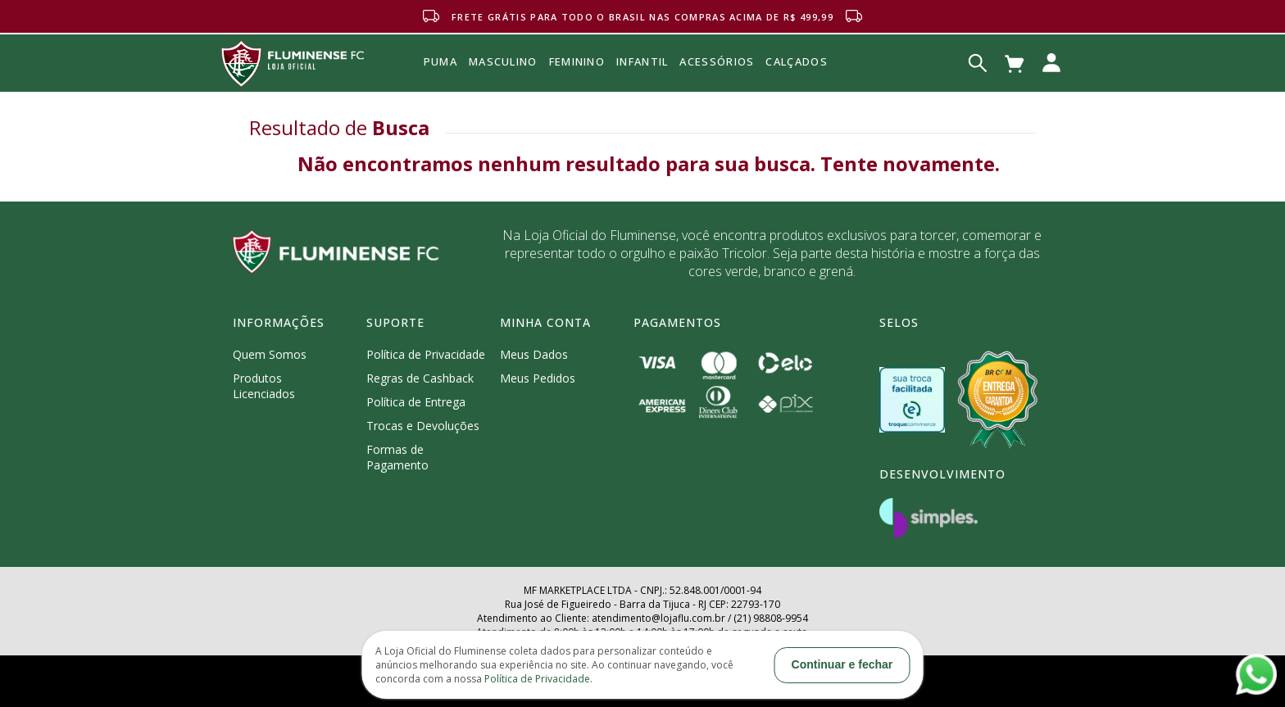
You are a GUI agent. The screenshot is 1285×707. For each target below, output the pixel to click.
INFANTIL (642, 61)
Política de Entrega (415, 402)
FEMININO (577, 61)
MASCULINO (503, 61)
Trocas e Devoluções (422, 425)
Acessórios (716, 97)
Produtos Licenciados (264, 385)
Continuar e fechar (842, 664)
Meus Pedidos (537, 378)
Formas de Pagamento (397, 457)
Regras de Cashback (420, 378)
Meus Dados (534, 354)
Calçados (796, 61)
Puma (440, 80)
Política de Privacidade (425, 354)
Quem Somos (269, 354)
